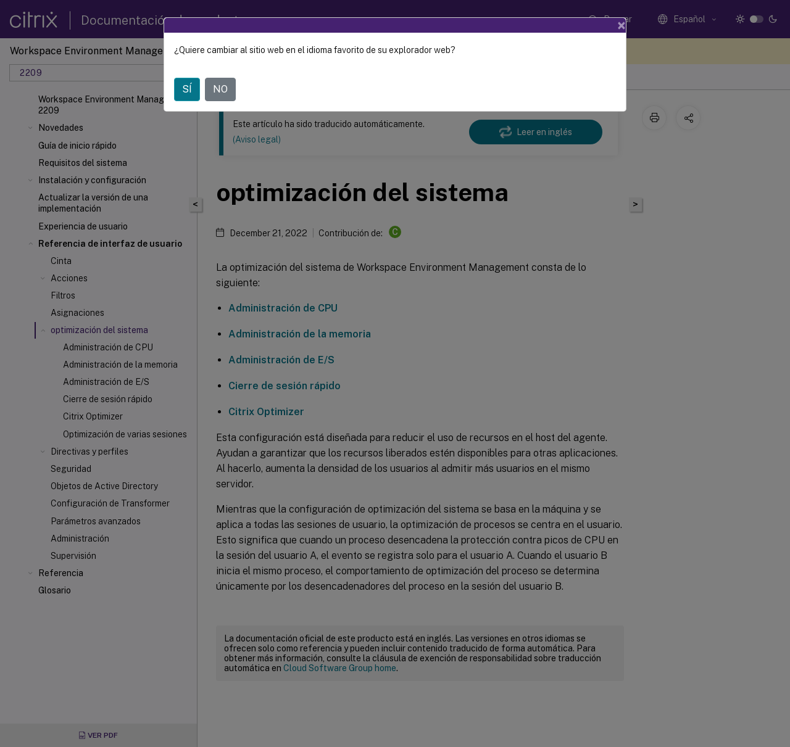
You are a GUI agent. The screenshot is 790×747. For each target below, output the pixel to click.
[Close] (621, 25)
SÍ (187, 89)
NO (220, 89)
